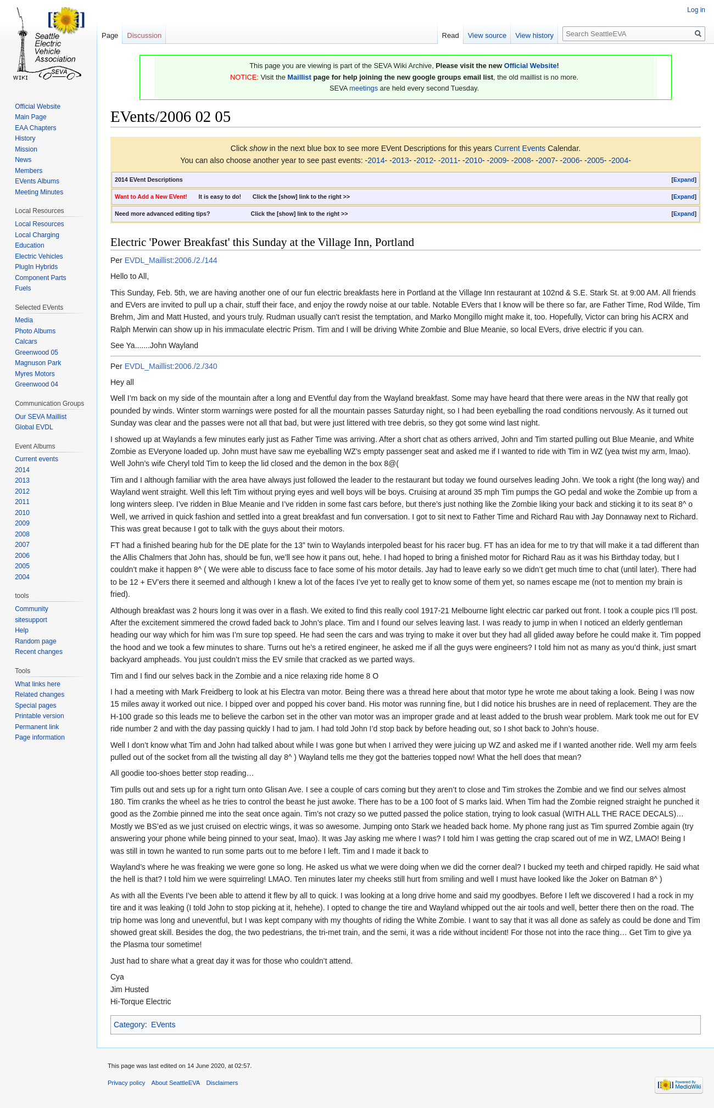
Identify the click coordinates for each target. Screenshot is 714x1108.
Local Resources (39, 224)
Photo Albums (35, 331)
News (23, 160)
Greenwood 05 (36, 352)
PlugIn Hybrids (36, 267)
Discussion (144, 35)
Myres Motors (35, 374)
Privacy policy (126, 1082)
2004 (619, 160)
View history (534, 35)
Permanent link (37, 727)
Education (29, 245)
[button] (683, 179)
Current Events (519, 148)
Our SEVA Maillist (40, 417)
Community (31, 609)
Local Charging (37, 235)
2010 (473, 160)
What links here (37, 684)
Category (129, 1024)
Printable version (39, 716)
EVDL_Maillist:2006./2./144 (171, 260)
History (25, 138)
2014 (375, 160)
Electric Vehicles (39, 256)
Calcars (26, 341)
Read (450, 35)
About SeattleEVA (176, 1082)
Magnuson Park (38, 363)
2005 (595, 160)
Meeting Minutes (39, 192)
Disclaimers (222, 1082)
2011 (449, 160)
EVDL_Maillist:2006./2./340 (171, 366)
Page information (40, 737)
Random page (35, 641)
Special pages (35, 705)
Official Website (530, 65)
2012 (424, 160)
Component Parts (40, 278)
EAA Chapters (35, 128)
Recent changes (39, 652)
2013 (400, 160)
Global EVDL (34, 427)
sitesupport (31, 620)
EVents (163, 1024)
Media (24, 320)
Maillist (299, 77)
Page (110, 35)
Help (22, 630)
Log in (696, 10)
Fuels (23, 288)
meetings (363, 88)
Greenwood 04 (36, 384)
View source (487, 35)
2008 (522, 160)
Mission (26, 149)
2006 (570, 160)
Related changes (39, 694)
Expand (684, 179)
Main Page (30, 117)
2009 (497, 160)
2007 (546, 160)
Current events (36, 459)
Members (28, 171)
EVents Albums (37, 181)
